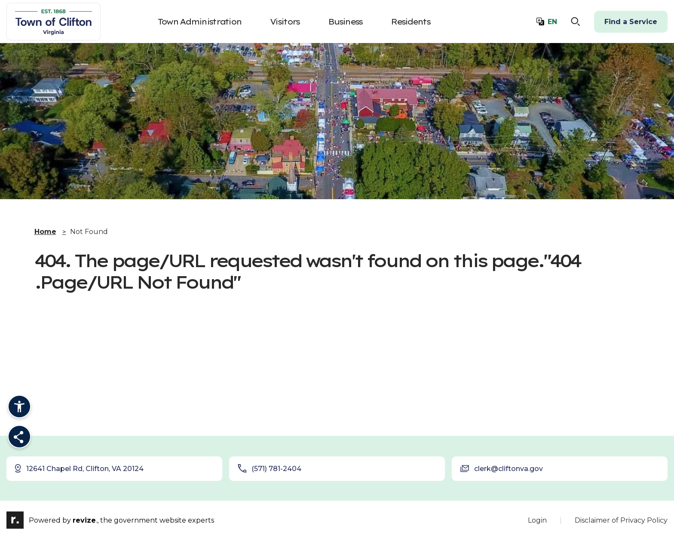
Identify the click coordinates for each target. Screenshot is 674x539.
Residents (410, 22)
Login (537, 520)
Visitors (284, 22)
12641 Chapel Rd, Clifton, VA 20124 (79, 468)
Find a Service (630, 22)
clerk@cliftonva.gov (501, 468)
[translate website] (546, 22)
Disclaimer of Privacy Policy (621, 520)
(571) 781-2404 (269, 468)
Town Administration (200, 22)
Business (345, 22)
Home (45, 232)
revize (84, 520)
